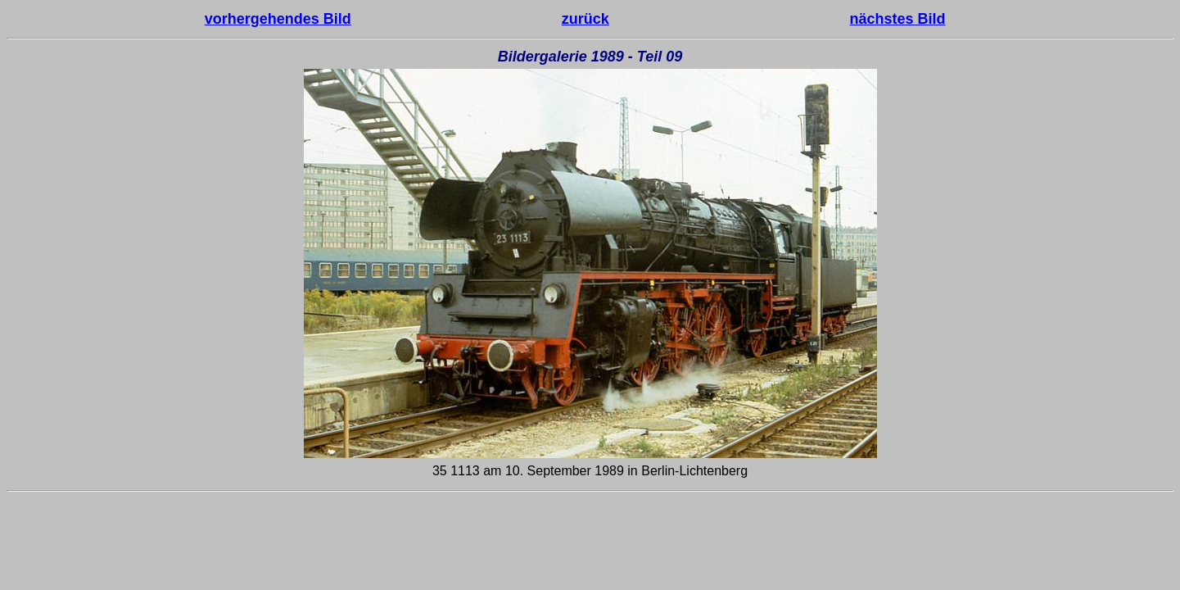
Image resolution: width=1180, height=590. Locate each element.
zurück (585, 19)
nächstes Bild (898, 19)
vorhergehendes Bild (278, 19)
